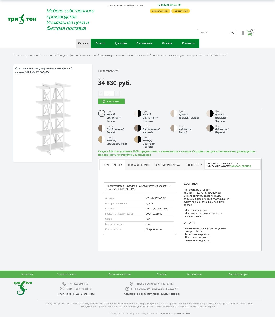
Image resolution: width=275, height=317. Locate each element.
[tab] (112, 165)
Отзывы (167, 43)
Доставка (121, 43)
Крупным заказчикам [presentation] (167, 165)
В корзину (113, 101)
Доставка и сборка (120, 274)
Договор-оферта (238, 274)
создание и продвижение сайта (174, 313)
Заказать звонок (160, 11)
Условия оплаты (67, 274)
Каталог (83, 43)
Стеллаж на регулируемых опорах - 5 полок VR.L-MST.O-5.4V (191, 55)
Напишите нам (181, 11)
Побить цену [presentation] (194, 165)
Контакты (188, 43)
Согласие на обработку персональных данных (152, 293)
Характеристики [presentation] (112, 165)
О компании (144, 43)
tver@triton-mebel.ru (79, 288)
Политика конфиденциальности (76, 293)
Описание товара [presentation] (138, 165)
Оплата (100, 43)
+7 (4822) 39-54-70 (169, 4)
